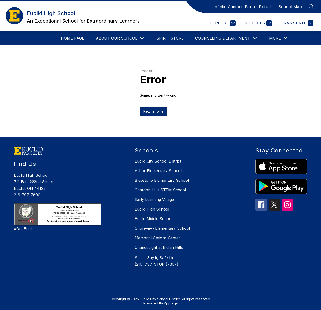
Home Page (72, 38)
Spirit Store (170, 38)
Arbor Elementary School (158, 170)
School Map (290, 6)
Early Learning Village (154, 199)
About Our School (116, 38)
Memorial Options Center (157, 237)
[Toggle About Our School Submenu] (142, 38)
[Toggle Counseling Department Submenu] (255, 38)
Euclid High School (152, 209)
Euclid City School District (158, 161)
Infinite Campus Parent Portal (242, 6)
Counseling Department (222, 38)
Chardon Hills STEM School (160, 189)
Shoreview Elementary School (162, 228)
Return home (153, 111)
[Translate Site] (296, 23)
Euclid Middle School (153, 218)
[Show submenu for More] (275, 38)
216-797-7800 (27, 195)
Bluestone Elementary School (162, 180)
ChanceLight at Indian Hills (159, 247)
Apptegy (171, 303)
